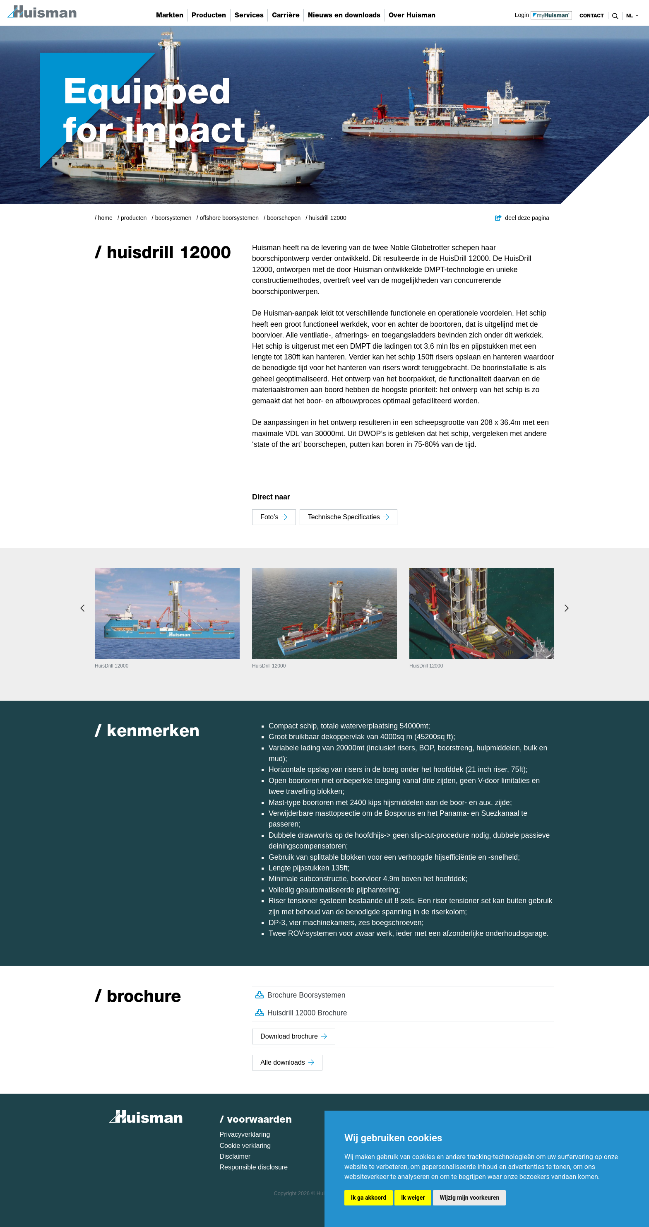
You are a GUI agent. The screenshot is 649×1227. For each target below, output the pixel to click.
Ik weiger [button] (413, 1197)
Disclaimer (235, 1156)
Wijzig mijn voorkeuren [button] (469, 1197)
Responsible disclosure (254, 1167)
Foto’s (273, 517)
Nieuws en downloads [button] (344, 15)
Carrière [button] (286, 15)
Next (566, 608)
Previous (82, 608)
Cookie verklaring (245, 1145)
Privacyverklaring (245, 1134)
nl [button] (630, 16)
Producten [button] (209, 15)
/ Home (104, 218)
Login (543, 14)
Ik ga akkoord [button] (368, 1197)
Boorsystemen (173, 218)
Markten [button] (169, 15)
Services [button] (249, 15)
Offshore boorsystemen (229, 218)
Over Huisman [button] (412, 15)
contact (591, 16)
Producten (134, 218)
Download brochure (293, 1036)
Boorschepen (283, 218)
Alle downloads (287, 1062)
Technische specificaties (348, 517)
